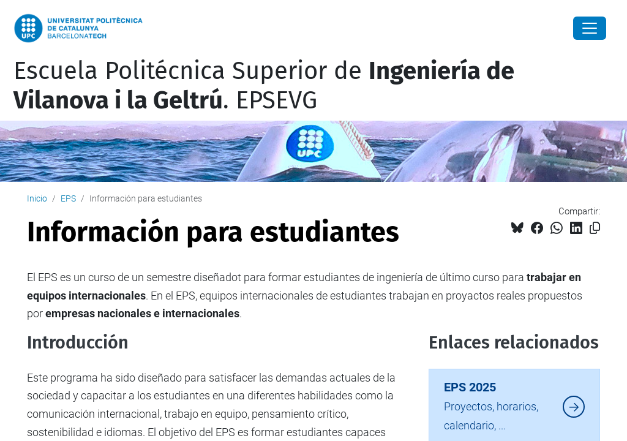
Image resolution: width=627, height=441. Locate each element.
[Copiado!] (595, 228)
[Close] (589, 28)
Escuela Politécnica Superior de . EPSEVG (263, 85)
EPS (68, 198)
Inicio (37, 198)
